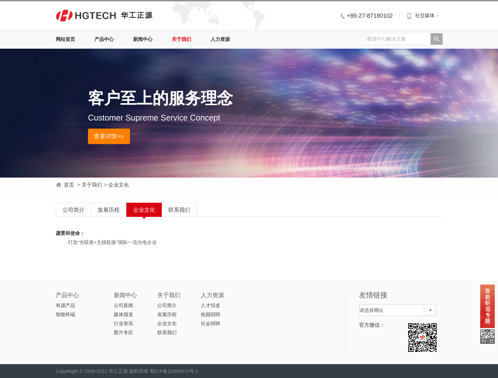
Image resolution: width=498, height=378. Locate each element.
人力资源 (220, 39)
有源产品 (65, 305)
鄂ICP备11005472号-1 (174, 371)
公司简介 (73, 210)
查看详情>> (109, 136)
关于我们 (181, 39)
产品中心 (104, 39)
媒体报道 (123, 314)
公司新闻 (123, 305)
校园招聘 (210, 314)
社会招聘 (210, 323)
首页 (69, 185)
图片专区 (123, 332)
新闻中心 (142, 39)
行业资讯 (123, 323)
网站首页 (65, 39)
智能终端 (65, 314)
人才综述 (210, 305)
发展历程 (109, 210)
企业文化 (118, 185)
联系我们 (179, 210)
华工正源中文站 (86, 15)
